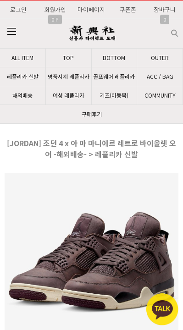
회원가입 (55, 9)
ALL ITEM (22, 57)
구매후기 (92, 114)
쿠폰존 (128, 9)
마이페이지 (91, 9)
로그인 (18, 9)
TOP (68, 57)
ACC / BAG (160, 76)
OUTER (160, 57)
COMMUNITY (160, 95)
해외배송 (22, 95)
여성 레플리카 (68, 95)
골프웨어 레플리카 (114, 76)
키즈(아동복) (114, 95)
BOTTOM (114, 57)
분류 (11, 31)
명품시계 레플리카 (68, 76)
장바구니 (165, 9)
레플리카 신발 (23, 76)
